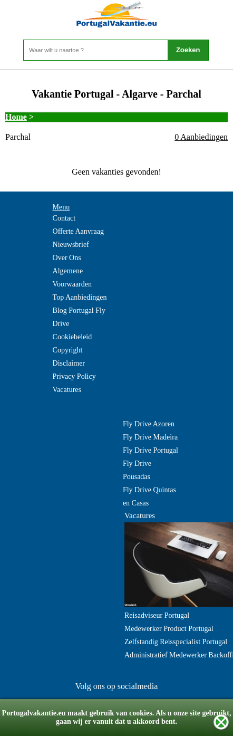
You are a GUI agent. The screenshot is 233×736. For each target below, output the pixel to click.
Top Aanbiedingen (80, 297)
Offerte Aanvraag (78, 231)
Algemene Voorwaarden (72, 277)
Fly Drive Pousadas (137, 470)
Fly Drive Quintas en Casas (149, 496)
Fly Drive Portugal (150, 450)
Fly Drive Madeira (150, 437)
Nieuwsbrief (71, 244)
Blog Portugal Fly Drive (79, 317)
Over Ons (67, 258)
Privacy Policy (74, 376)
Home (16, 116)
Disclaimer (69, 363)
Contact (64, 218)
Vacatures (67, 390)
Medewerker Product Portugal (168, 629)
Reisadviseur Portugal (156, 615)
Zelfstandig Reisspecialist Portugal (175, 642)
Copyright (68, 350)
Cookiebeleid (72, 337)
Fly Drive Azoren (148, 424)
